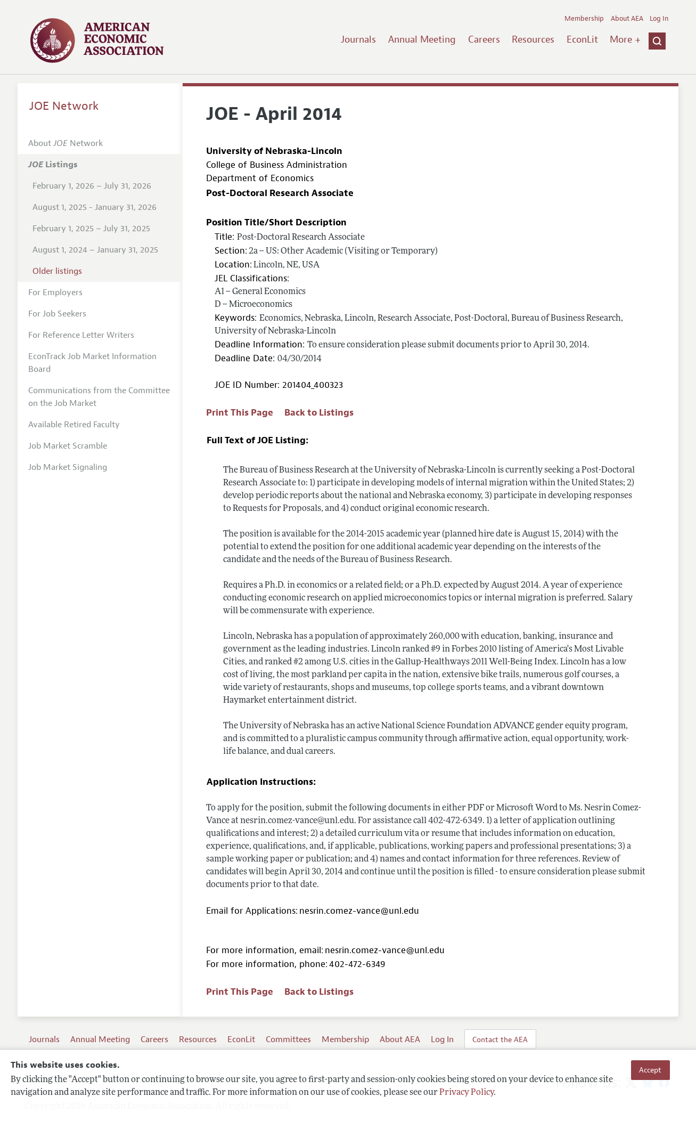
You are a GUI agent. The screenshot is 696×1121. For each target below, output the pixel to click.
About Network (65, 143)
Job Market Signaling (67, 467)
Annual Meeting (422, 39)
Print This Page (239, 412)
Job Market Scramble (67, 446)
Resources (533, 39)
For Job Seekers (57, 313)
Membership (584, 18)
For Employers (55, 292)
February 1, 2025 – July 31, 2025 (91, 228)
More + (625, 39)
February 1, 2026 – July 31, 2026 (91, 186)
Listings (53, 164)
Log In (659, 18)
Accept (650, 1070)
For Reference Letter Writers (81, 335)
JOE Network (64, 106)
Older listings (57, 271)
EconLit (582, 39)
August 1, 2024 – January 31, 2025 (95, 250)
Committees (288, 1039)
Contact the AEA (500, 1039)
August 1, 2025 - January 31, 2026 (94, 207)
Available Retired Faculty (74, 424)
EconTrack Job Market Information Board (92, 363)
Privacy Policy (466, 1092)
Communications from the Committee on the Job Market (99, 397)
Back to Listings (319, 412)
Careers (484, 39)
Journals (358, 39)
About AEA (627, 18)
